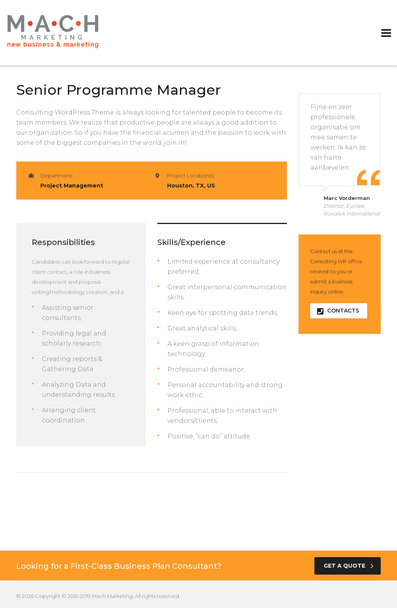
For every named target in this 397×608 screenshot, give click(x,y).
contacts (338, 310)
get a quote (349, 565)
